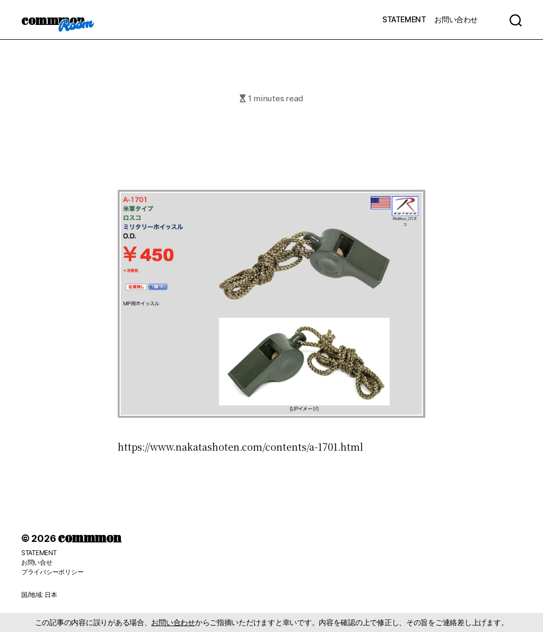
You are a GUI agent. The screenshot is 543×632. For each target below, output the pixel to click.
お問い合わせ (456, 19)
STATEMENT (404, 19)
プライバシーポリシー (52, 572)
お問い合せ (36, 562)
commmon (52, 20)
